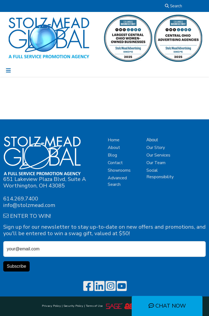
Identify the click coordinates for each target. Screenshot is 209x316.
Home (113, 140)
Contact (115, 163)
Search (173, 6)
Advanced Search (117, 181)
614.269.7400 (20, 198)
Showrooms (119, 170)
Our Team (155, 163)
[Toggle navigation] (8, 71)
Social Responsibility (160, 173)
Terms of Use (95, 306)
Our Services (158, 155)
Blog (112, 155)
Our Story (155, 148)
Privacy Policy (51, 306)
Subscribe (16, 266)
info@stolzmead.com (29, 205)
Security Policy (73, 306)
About (114, 148)
